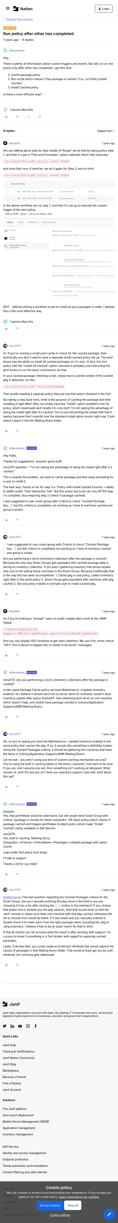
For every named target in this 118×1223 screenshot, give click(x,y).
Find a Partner (12, 1083)
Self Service (11, 1146)
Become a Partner (14, 1077)
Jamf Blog (9, 1064)
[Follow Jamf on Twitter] (5, 1026)
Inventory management (18, 1134)
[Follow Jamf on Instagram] (28, 1026)
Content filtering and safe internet (25, 1172)
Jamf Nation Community (18, 1057)
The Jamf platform (15, 1108)
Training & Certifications (18, 1051)
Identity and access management (24, 1153)
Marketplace (11, 1070)
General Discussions (19, 19)
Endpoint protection (15, 1159)
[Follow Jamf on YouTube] (20, 1026)
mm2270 (14, 346)
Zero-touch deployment (18, 1115)
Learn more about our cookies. (79, 1197)
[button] (7, 9)
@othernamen (12, 897)
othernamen (17, 50)
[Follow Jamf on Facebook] (36, 1026)
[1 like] (18, 110)
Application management (19, 1128)
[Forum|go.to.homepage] (23, 8)
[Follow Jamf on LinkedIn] (12, 1026)
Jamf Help (9, 1045)
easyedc (14, 143)
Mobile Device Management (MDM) (26, 1121)
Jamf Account (12, 1089)
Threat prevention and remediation (25, 1165)
